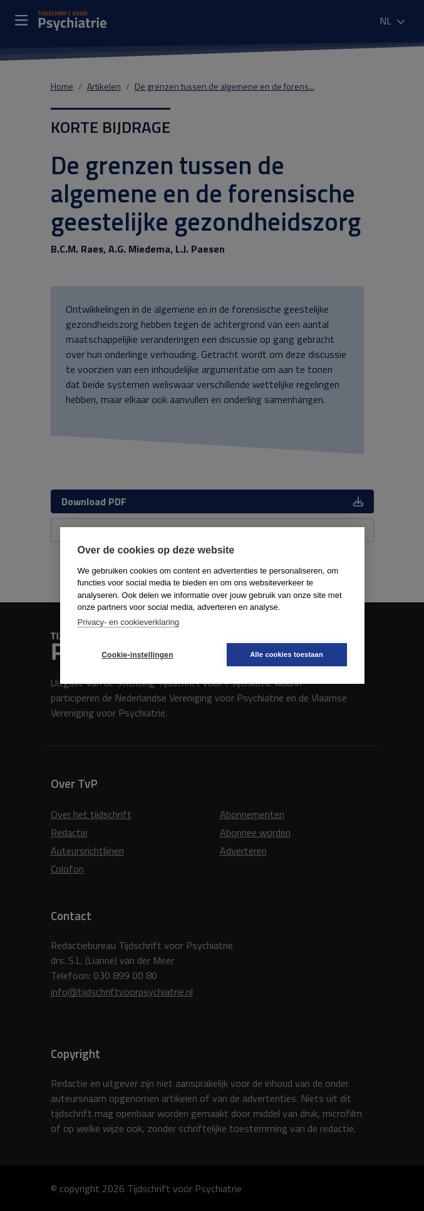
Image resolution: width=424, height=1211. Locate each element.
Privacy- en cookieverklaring (129, 622)
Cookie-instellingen (137, 655)
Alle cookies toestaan (286, 654)
